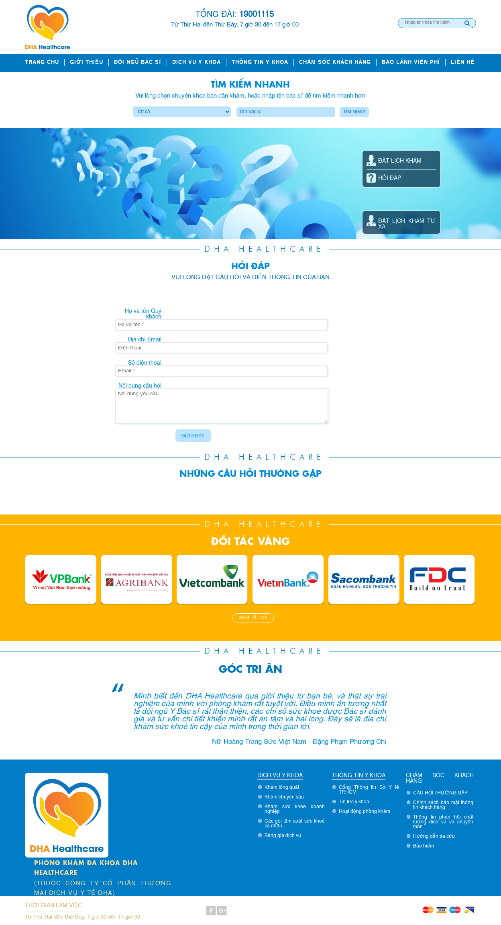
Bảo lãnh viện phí (411, 62)
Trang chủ (42, 62)
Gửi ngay (193, 436)
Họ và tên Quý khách (143, 314)
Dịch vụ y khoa (196, 62)
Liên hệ (463, 62)
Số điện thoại (144, 363)
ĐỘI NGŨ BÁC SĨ (137, 62)
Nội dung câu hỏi (139, 386)
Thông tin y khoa (260, 62)
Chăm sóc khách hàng (335, 62)
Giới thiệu (86, 62)
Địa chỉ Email (144, 340)
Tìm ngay (354, 112)
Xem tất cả (253, 618)
